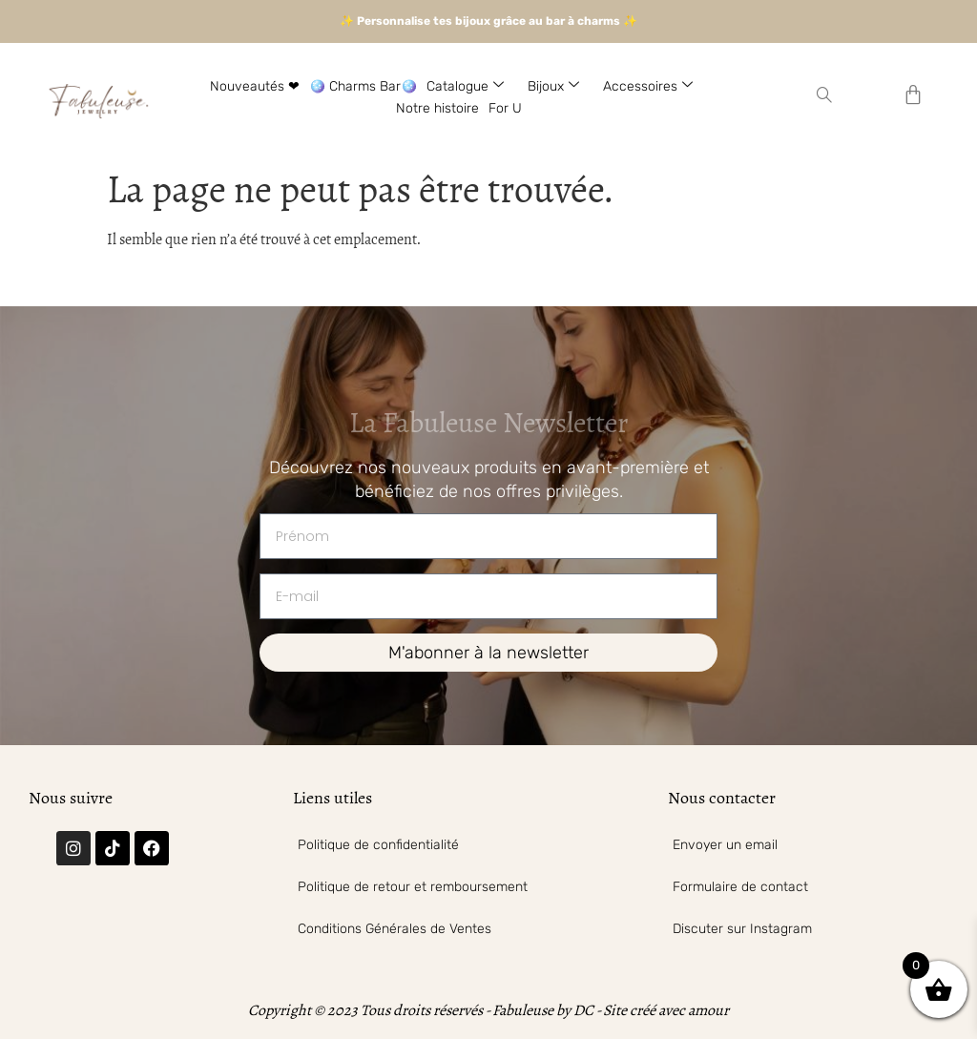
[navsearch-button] (824, 97)
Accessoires (655, 86)
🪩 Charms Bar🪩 (363, 86)
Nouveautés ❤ (255, 86)
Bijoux (560, 86)
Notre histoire (437, 108)
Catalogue (472, 86)
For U (505, 108)
